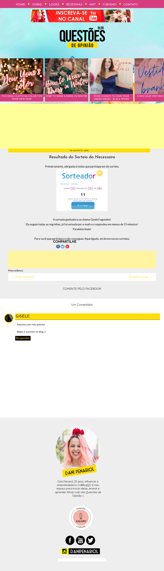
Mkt (92, 4)
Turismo (109, 4)
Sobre (37, 4)
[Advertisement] (82, 126)
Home (20, 4)
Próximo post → (141, 277)
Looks (54, 4)
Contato (130, 4)
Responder (23, 338)
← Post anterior (23, 277)
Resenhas (74, 4)
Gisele (22, 316)
